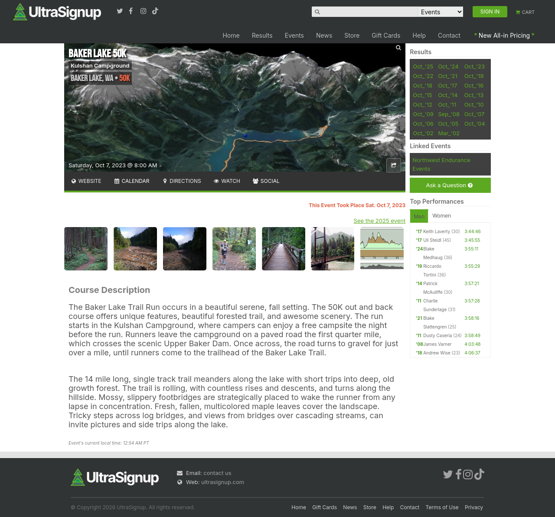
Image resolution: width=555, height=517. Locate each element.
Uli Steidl (432, 240)
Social (266, 181)
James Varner (437, 344)
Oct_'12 (422, 104)
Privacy (474, 507)
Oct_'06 (423, 123)
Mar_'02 (449, 133)
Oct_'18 (422, 85)
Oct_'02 (423, 133)
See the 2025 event (380, 220)
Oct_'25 (423, 66)
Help (419, 35)
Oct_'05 (448, 123)
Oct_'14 (447, 94)
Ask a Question (449, 185)
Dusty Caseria (437, 335)
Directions (181, 181)
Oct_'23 (474, 66)
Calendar (132, 181)
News (324, 35)
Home (230, 35)
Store (351, 35)
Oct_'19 (474, 75)
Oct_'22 (423, 75)
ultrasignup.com (222, 481)
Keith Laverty (436, 231)
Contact (449, 35)
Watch (226, 181)
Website (85, 181)
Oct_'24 (448, 66)
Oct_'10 (474, 104)
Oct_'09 (423, 114)
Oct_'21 (447, 75)
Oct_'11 (447, 104)
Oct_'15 (422, 94)
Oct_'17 (447, 85)
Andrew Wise (437, 352)
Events (294, 35)
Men (419, 216)
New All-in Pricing (504, 35)
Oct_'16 (474, 85)
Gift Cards (386, 35)
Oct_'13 (474, 94)
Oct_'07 (474, 114)
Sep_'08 (449, 114)
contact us (217, 472)
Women (441, 215)
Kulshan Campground (100, 65)
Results (262, 35)
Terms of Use (442, 507)
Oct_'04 (474, 123)
